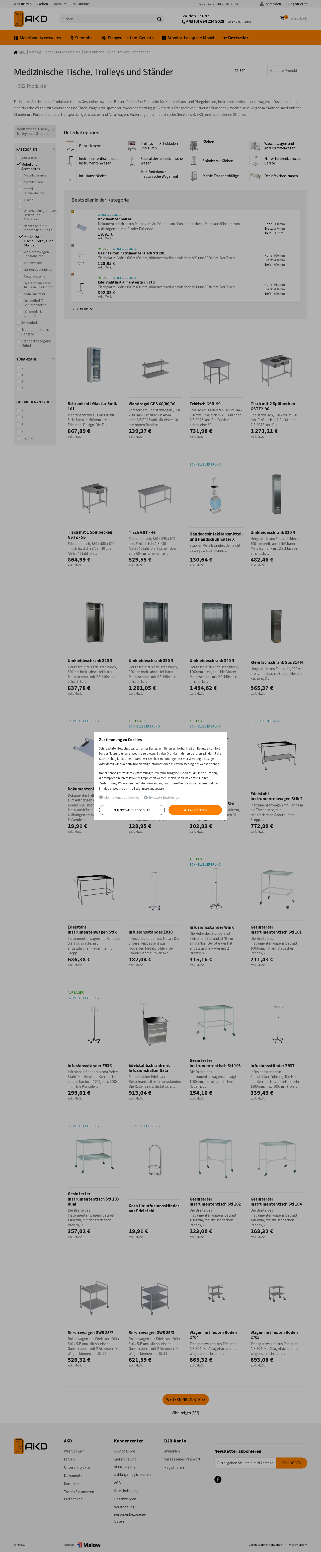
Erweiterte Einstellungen (162, 797)
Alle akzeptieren (195, 810)
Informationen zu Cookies (119, 797)
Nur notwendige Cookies (132, 810)
